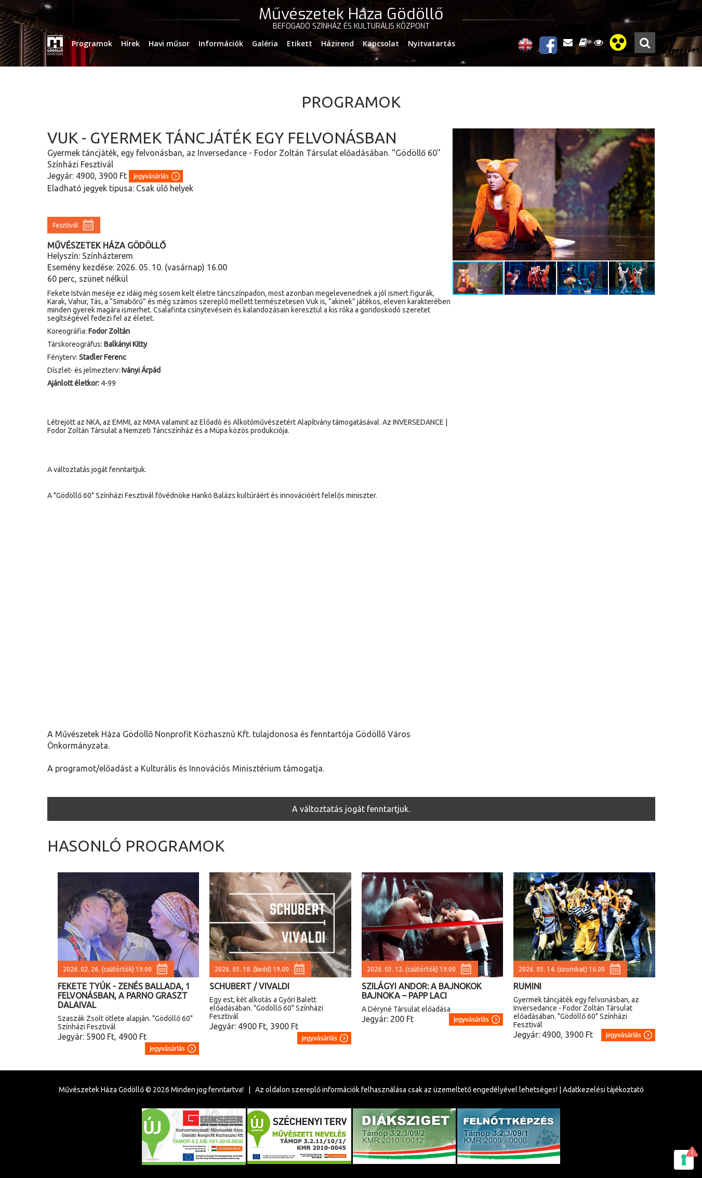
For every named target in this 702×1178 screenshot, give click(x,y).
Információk (220, 43)
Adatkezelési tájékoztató (603, 1089)
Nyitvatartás (431, 43)
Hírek (130, 43)
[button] (645, 194)
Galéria (265, 43)
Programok (92, 43)
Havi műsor (169, 43)
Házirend (337, 43)
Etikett (299, 43)
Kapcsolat (381, 43)
